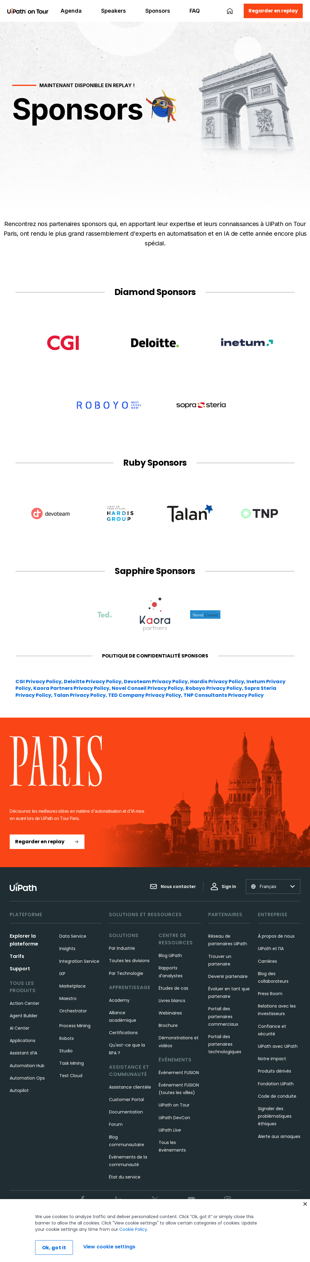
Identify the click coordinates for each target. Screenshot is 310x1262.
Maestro (68, 998)
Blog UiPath (170, 955)
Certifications (123, 1033)
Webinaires (170, 1013)
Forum (116, 1124)
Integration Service (79, 961)
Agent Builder (24, 1016)
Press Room (270, 994)
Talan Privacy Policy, (81, 695)
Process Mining (75, 1026)
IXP (62, 974)
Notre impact (272, 1059)
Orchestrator (73, 1011)
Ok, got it (54, 1247)
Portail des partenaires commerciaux (223, 1016)
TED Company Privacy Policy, (145, 695)
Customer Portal (126, 1099)
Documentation (126, 1112)
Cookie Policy (133, 1229)
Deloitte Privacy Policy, (94, 681)
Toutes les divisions (129, 961)
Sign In (223, 886)
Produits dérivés (274, 1071)
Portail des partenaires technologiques (224, 1044)
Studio (66, 1051)
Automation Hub (27, 1066)
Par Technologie (126, 973)
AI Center (19, 1028)
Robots (66, 1038)
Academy (119, 1000)
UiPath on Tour (174, 1105)
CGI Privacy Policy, (39, 681)
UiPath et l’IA (271, 949)
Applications (22, 1040)
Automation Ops (27, 1078)
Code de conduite (277, 1096)
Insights (67, 949)
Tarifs (17, 956)
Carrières (267, 961)
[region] (155, 1230)
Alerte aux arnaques (279, 1136)
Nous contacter (173, 886)
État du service (124, 1177)
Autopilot (19, 1090)
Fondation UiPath (276, 1084)
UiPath (170, 1130)
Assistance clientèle (130, 1087)
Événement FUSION (179, 1073)
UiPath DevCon (174, 1118)
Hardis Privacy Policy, (218, 681)
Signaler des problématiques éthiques (275, 1116)
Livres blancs (172, 1001)
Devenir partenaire (228, 976)
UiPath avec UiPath (278, 1046)
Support (20, 968)
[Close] (305, 1204)
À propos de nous (276, 936)
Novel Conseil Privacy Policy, (149, 688)
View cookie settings (109, 1246)
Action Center (24, 1003)
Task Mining (71, 1063)
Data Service (72, 936)
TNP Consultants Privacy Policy (223, 695)
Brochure (168, 1025)
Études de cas (173, 988)
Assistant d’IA (23, 1053)
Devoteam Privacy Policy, (157, 681)
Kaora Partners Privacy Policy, (72, 688)
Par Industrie (122, 948)
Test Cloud (70, 1076)
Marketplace (72, 986)
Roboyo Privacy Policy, (215, 688)
